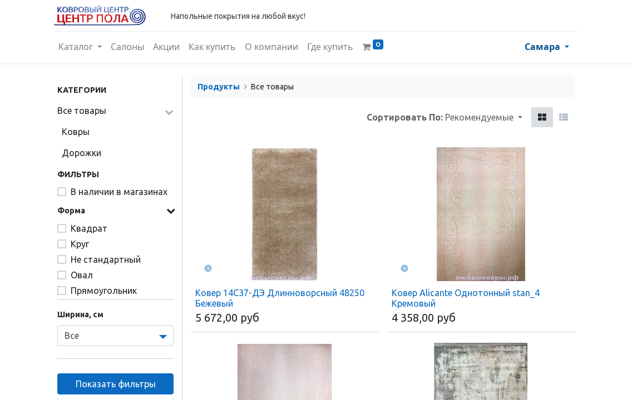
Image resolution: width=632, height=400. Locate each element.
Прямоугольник (104, 291)
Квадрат (89, 228)
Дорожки (81, 153)
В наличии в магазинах (119, 192)
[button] (483, 117)
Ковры (76, 132)
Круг (80, 244)
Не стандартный (106, 259)
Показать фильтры (116, 384)
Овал (82, 275)
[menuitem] (131, 47)
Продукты (219, 86)
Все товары (81, 111)
